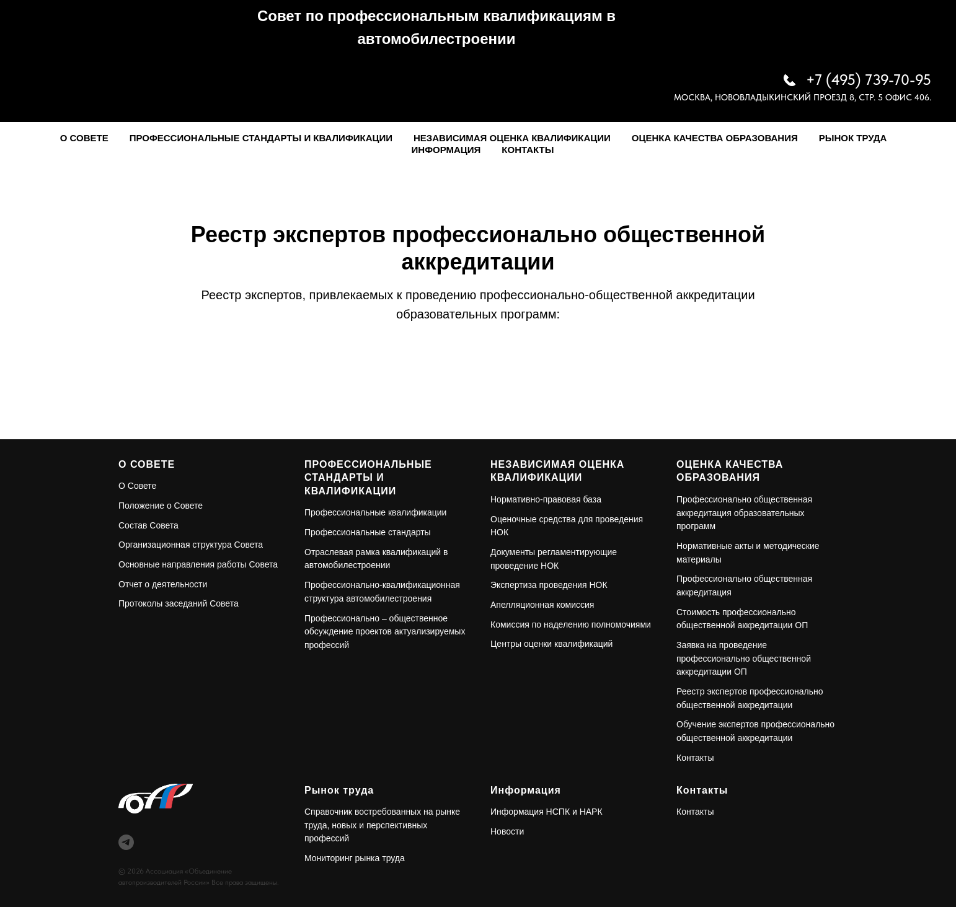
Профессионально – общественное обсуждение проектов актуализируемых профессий (384, 631)
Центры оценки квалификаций (551, 644)
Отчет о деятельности (162, 584)
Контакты (528, 149)
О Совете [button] (84, 138)
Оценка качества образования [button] (715, 138)
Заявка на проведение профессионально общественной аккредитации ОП (743, 658)
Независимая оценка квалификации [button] (512, 138)
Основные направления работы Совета (198, 564)
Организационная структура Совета (190, 545)
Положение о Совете (160, 505)
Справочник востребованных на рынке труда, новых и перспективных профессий (382, 825)
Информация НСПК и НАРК (546, 812)
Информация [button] (446, 149)
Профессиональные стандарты (367, 532)
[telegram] (126, 842)
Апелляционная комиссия (542, 605)
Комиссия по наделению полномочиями (570, 624)
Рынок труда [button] (853, 138)
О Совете (137, 486)
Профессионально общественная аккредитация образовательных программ (744, 512)
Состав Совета (148, 525)
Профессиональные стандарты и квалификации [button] (261, 138)
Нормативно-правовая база (545, 499)
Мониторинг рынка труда (354, 858)
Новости (507, 831)
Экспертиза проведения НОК (549, 585)
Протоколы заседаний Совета (178, 603)
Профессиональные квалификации (375, 512)
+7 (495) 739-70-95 (868, 80)
